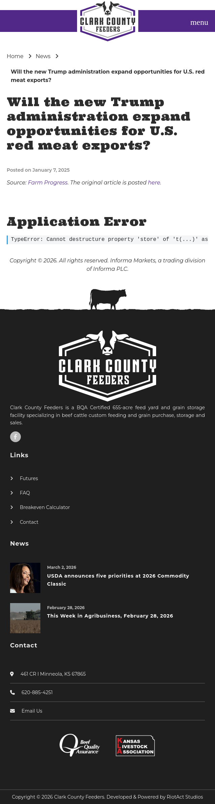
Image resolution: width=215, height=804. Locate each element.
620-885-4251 (37, 692)
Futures (29, 478)
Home (15, 56)
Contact (29, 522)
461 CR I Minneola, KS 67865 (53, 674)
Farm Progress (48, 182)
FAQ (25, 493)
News (43, 56)
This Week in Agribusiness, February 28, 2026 (110, 616)
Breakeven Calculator (45, 507)
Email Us (32, 711)
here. (155, 182)
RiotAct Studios (185, 797)
